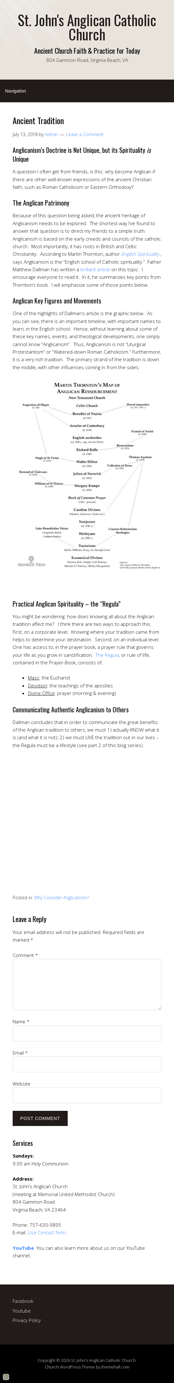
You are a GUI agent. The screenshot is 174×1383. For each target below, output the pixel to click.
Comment (25, 955)
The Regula (107, 655)
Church (52, 1367)
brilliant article (95, 269)
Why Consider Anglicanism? (61, 898)
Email (20, 1053)
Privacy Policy (27, 1320)
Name (21, 1021)
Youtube (22, 1311)
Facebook (23, 1301)
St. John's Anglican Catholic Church (87, 27)
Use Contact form (47, 1232)
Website (21, 1084)
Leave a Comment (84, 134)
